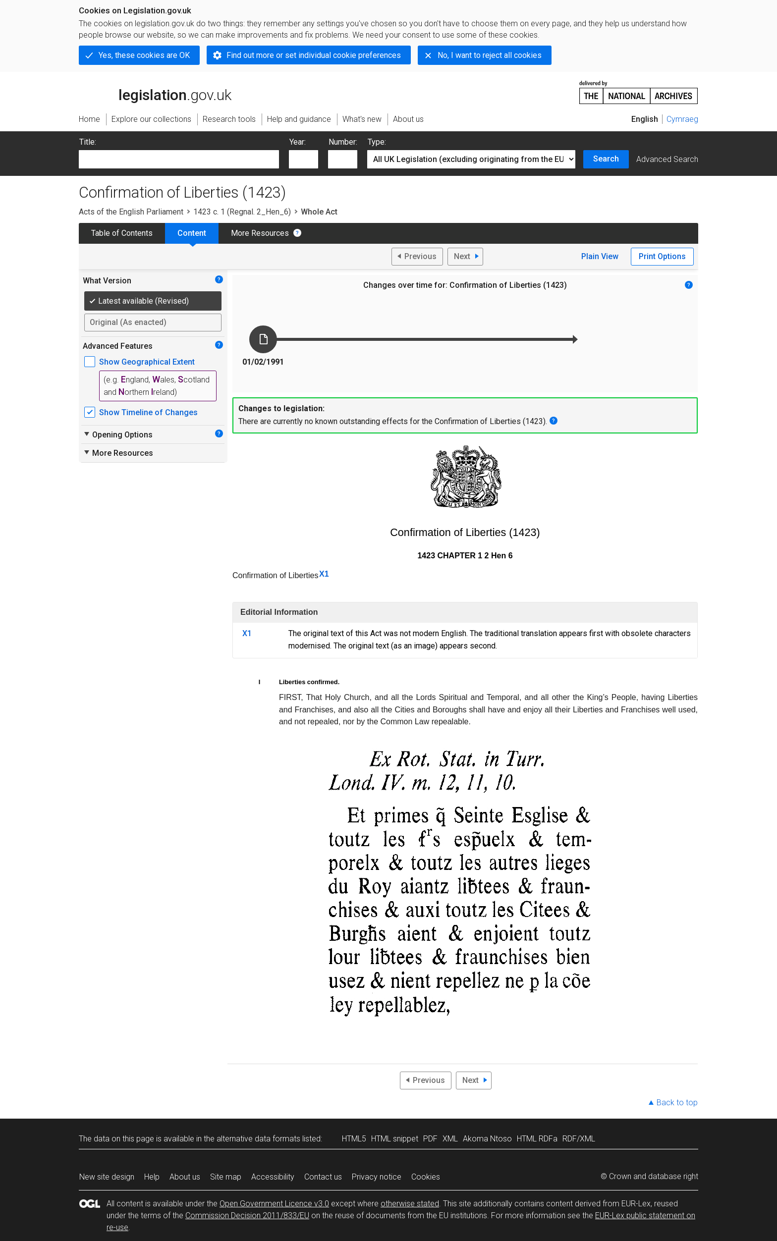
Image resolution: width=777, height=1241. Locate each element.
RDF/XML (578, 1138)
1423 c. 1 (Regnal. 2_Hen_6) (242, 211)
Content (191, 233)
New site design (106, 1177)
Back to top (677, 1102)
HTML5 (354, 1138)
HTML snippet (394, 1138)
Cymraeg (682, 119)
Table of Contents (122, 233)
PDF (430, 1138)
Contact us (323, 1177)
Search (606, 158)
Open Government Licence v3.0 (274, 1203)
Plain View (599, 256)
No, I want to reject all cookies (490, 55)
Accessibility (272, 1177)
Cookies (425, 1177)
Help (152, 1177)
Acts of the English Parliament (131, 211)
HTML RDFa (537, 1138)
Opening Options (118, 434)
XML (450, 1138)
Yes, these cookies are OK (144, 55)
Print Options (662, 256)
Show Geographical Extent (147, 362)
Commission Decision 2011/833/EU (247, 1215)
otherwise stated (410, 1203)
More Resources (260, 233)
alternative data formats (258, 1138)
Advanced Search (667, 159)
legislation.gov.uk (155, 92)
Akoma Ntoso (487, 1138)
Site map (225, 1177)
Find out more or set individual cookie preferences (313, 55)
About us (184, 1177)
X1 (324, 574)
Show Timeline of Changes (148, 412)
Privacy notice (376, 1177)
